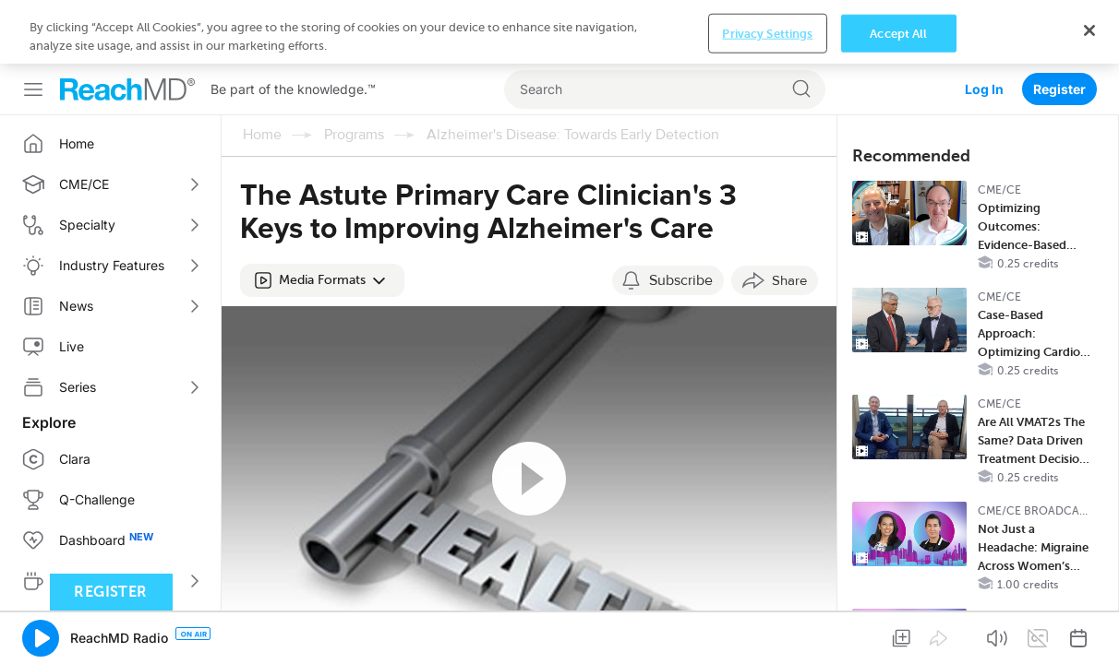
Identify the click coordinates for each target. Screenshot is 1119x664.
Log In (984, 25)
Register (1059, 25)
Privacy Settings (767, 634)
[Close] (1089, 631)
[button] (322, 216)
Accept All (898, 634)
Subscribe (681, 217)
